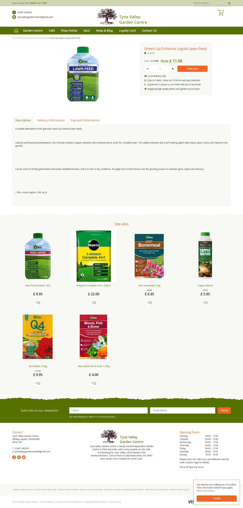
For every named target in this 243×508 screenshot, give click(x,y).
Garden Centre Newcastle (45, 489)
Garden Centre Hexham (179, 489)
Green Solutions (47, 502)
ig (19, 457)
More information (205, 490)
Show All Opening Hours (192, 466)
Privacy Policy (115, 502)
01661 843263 (22, 15)
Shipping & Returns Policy (95, 502)
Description (23, 120)
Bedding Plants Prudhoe (133, 489)
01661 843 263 (181, 84)
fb (14, 457)
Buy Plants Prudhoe (113, 489)
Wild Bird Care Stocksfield (156, 489)
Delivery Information (51, 120)
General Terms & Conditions (69, 502)
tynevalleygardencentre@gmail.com (32, 19)
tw (24, 457)
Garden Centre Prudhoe (68, 489)
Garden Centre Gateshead (91, 489)
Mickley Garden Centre (23, 489)
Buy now (38, 303)
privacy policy (108, 416)
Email (198, 84)
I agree (217, 498)
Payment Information (85, 120)
